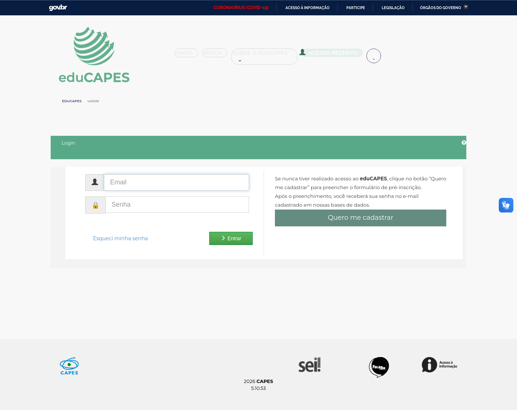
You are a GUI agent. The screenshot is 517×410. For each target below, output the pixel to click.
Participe (355, 8)
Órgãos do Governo (440, 8)
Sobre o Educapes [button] (268, 55)
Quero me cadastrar (360, 218)
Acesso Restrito (331, 55)
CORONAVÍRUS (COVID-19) (241, 7)
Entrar (231, 238)
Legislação (393, 8)
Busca (217, 55)
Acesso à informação (307, 8)
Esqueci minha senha (120, 238)
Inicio (188, 55)
